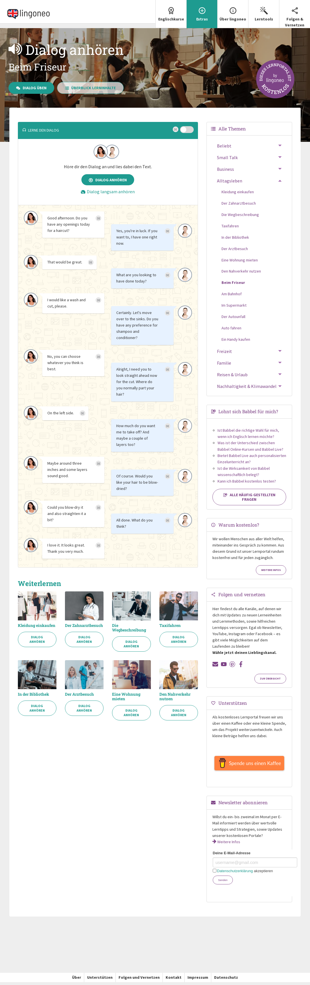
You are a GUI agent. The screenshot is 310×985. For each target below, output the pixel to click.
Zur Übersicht (270, 678)
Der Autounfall (233, 316)
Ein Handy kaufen (236, 339)
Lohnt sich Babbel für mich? (248, 411)
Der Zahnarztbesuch (84, 625)
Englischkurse (171, 11)
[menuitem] (170, 14)
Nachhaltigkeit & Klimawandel (247, 386)
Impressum (197, 980)
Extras (202, 11)
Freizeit (224, 351)
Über (76, 980)
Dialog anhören (108, 179)
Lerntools (263, 11)
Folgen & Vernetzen (294, 14)
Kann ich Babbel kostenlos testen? (247, 481)
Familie (224, 363)
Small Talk (227, 157)
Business (225, 169)
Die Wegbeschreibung (129, 627)
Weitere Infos (271, 570)
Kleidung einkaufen (36, 625)
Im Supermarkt (234, 305)
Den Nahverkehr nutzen (175, 696)
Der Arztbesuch (79, 694)
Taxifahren (170, 625)
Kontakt (174, 980)
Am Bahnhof (232, 293)
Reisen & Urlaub (232, 374)
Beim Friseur (233, 282)
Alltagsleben (229, 181)
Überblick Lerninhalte (90, 87)
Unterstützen (100, 980)
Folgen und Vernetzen (139, 980)
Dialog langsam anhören (108, 191)
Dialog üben (31, 87)
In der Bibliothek (33, 694)
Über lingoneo (233, 11)
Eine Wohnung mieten (126, 696)
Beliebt (224, 146)
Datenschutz (226, 980)
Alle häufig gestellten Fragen (249, 497)
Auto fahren (231, 328)
